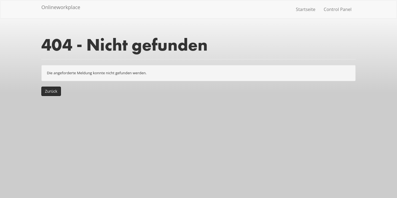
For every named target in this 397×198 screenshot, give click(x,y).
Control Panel (338, 9)
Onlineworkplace (60, 7)
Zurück (51, 91)
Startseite (305, 9)
